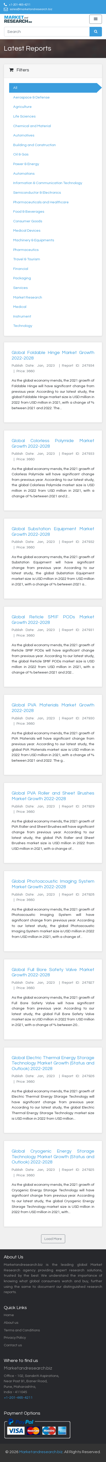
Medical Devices (26, 230)
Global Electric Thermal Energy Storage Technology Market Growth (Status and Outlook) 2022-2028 (53, 1063)
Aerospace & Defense (31, 97)
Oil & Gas (20, 154)
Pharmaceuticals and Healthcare (41, 202)
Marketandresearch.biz (41, 1452)
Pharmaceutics (26, 250)
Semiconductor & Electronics (37, 192)
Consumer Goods (27, 221)
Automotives (23, 135)
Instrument (22, 316)
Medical (19, 307)
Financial (20, 269)
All (15, 88)
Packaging (22, 278)
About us (11, 1323)
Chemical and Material (32, 126)
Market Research (27, 297)
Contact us (13, 1345)
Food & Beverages (28, 211)
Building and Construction (34, 145)
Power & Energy (26, 164)
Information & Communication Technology (47, 183)
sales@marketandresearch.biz (31, 9)
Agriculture (22, 107)
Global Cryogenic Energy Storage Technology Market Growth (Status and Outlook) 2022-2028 (53, 1156)
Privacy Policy (15, 1337)
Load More (53, 1239)
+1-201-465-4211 (19, 4)
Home (9, 1315)
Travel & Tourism (26, 259)
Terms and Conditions (22, 1330)
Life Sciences (24, 116)
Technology (22, 326)
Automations (23, 173)
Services (20, 288)
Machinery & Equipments (33, 240)
